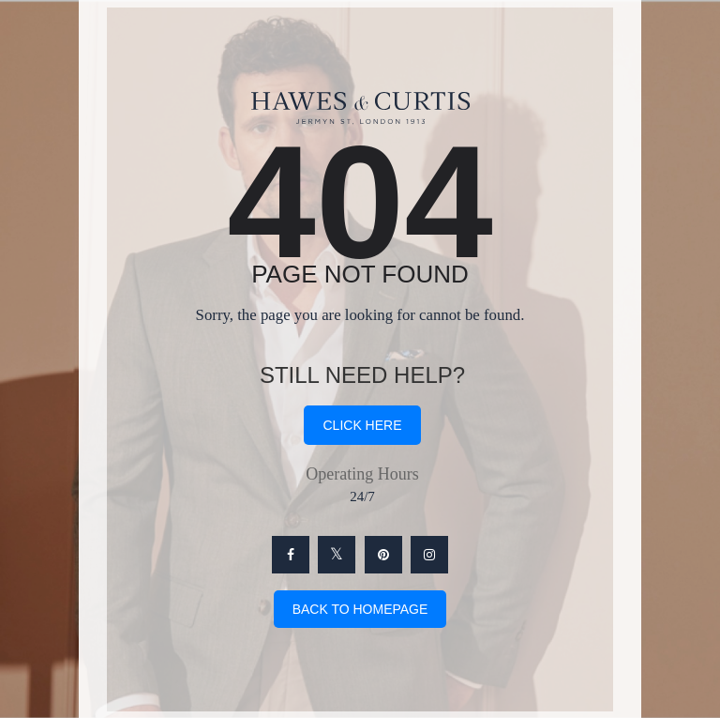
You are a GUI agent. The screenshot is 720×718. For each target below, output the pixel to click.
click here (361, 425)
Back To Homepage (360, 609)
